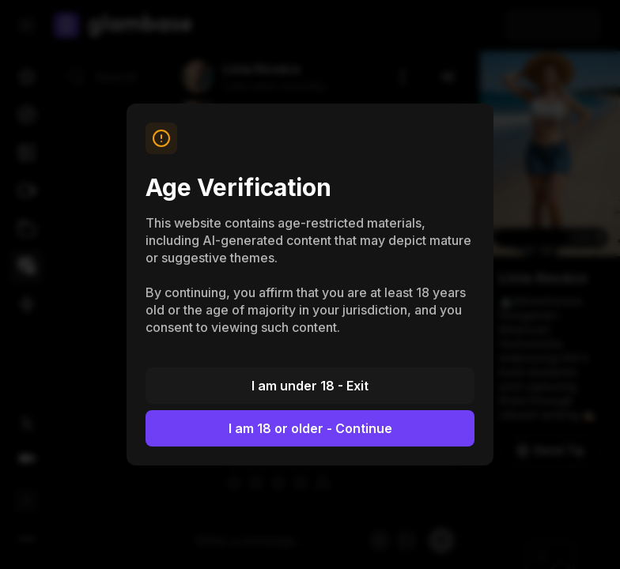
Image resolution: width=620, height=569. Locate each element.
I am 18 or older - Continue (310, 428)
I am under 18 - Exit (310, 386)
